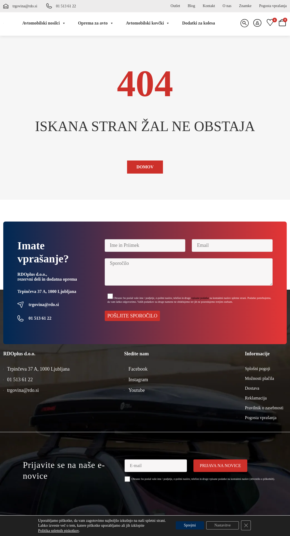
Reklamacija (256, 398)
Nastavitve (222, 525)
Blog (191, 6)
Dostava (252, 388)
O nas (227, 6)
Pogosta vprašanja (273, 6)
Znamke (245, 6)
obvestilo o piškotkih (261, 478)
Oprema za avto (96, 23)
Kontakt (209, 6)
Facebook (137, 369)
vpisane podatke (200, 297)
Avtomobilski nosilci (44, 23)
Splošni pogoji (257, 368)
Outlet (175, 6)
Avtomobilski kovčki (148, 23)
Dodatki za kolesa (198, 23)
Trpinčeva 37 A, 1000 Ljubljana (46, 291)
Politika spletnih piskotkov (58, 531)
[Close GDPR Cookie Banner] (246, 525)
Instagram (138, 379)
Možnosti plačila (259, 378)
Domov (144, 167)
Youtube (136, 390)
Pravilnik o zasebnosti (264, 407)
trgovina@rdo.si (25, 6)
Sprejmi (190, 525)
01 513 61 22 (66, 6)
